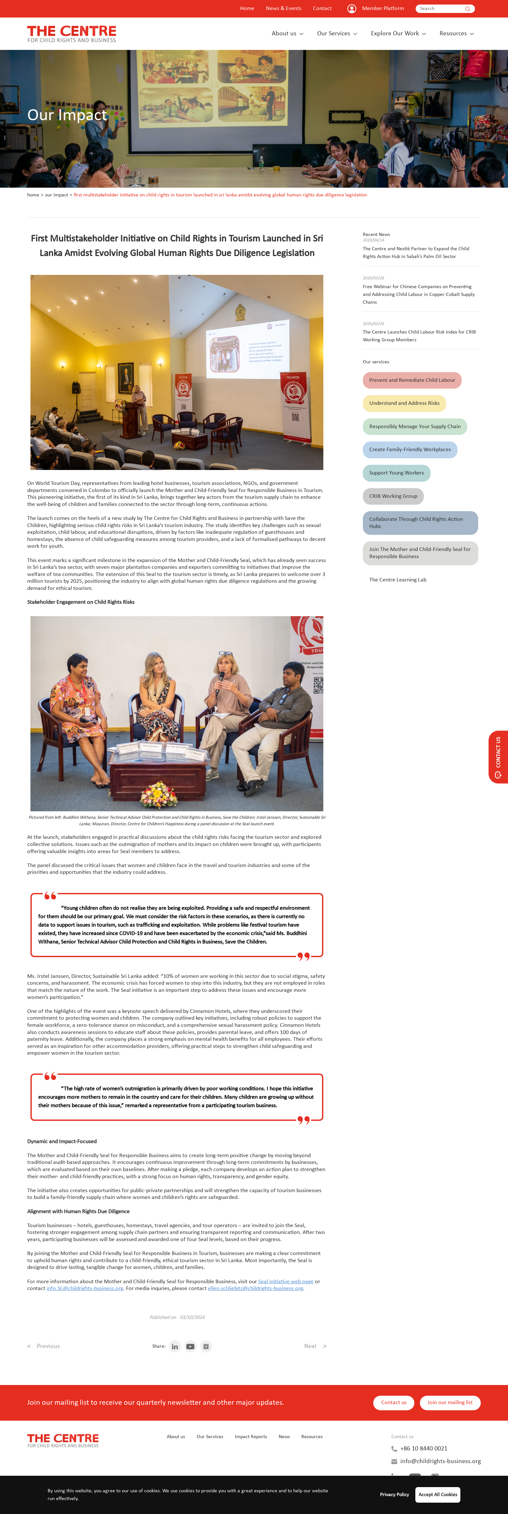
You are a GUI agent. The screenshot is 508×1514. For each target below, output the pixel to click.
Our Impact (56, 195)
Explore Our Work (395, 33)
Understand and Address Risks (404, 403)
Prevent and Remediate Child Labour (412, 380)
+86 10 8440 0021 (423, 1449)
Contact (322, 9)
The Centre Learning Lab (397, 580)
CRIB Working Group (393, 496)
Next (315, 1346)
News (284, 1436)
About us (284, 33)
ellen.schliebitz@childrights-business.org (255, 1288)
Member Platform (383, 9)
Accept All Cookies (438, 1494)
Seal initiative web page (286, 1282)
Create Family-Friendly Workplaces (410, 450)
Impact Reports (251, 1436)
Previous (43, 1346)
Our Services (333, 33)
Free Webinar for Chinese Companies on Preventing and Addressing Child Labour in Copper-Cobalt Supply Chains (419, 294)
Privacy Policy (394, 1494)
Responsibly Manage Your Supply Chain (415, 427)
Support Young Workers (396, 473)
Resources (453, 33)
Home (247, 9)
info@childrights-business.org (440, 1461)
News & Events (283, 9)
